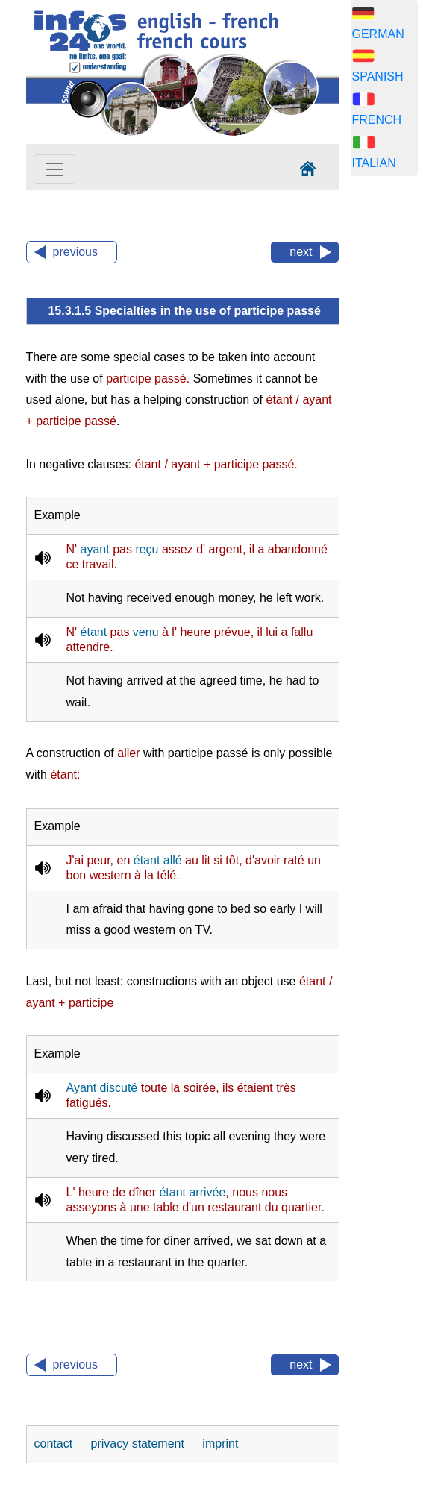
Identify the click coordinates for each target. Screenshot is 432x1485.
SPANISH (378, 76)
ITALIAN (374, 163)
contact (55, 1443)
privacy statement (139, 1443)
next (300, 251)
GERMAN (378, 34)
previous (75, 251)
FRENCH (377, 119)
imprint (220, 1443)
